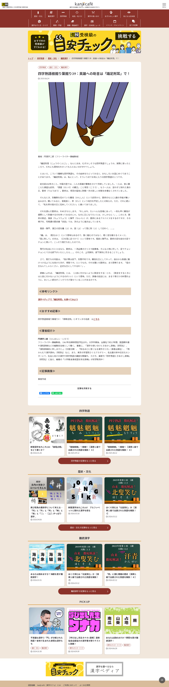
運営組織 (31, 685)
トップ (30, 58)
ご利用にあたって (70, 685)
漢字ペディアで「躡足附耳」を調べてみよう (58, 299)
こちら (96, 319)
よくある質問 (84, 685)
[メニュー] (164, 5)
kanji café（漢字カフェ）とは (49, 685)
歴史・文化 (52, 58)
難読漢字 (64, 58)
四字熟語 (40, 58)
